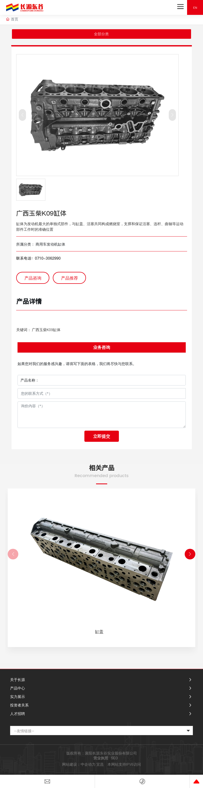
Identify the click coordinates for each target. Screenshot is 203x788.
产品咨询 (32, 277)
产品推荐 (69, 277)
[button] (190, 554)
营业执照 (100, 758)
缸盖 (99, 631)
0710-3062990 (48, 258)
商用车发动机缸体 (50, 244)
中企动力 (88, 764)
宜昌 (100, 764)
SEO (114, 758)
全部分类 (101, 34)
